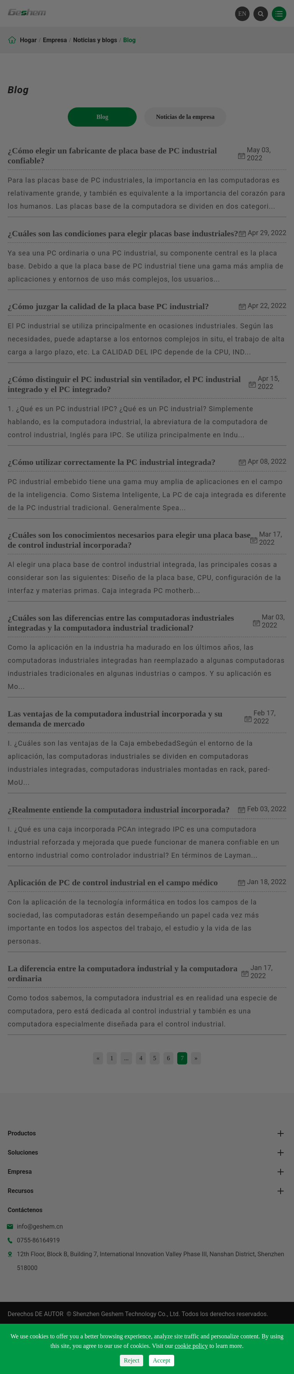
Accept (161, 1360)
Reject (131, 1360)
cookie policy (191, 1346)
